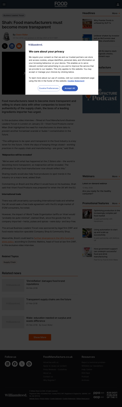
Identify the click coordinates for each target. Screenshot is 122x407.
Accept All (70, 88)
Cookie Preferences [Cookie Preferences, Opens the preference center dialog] (49, 88)
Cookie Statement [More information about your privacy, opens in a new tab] (76, 81)
